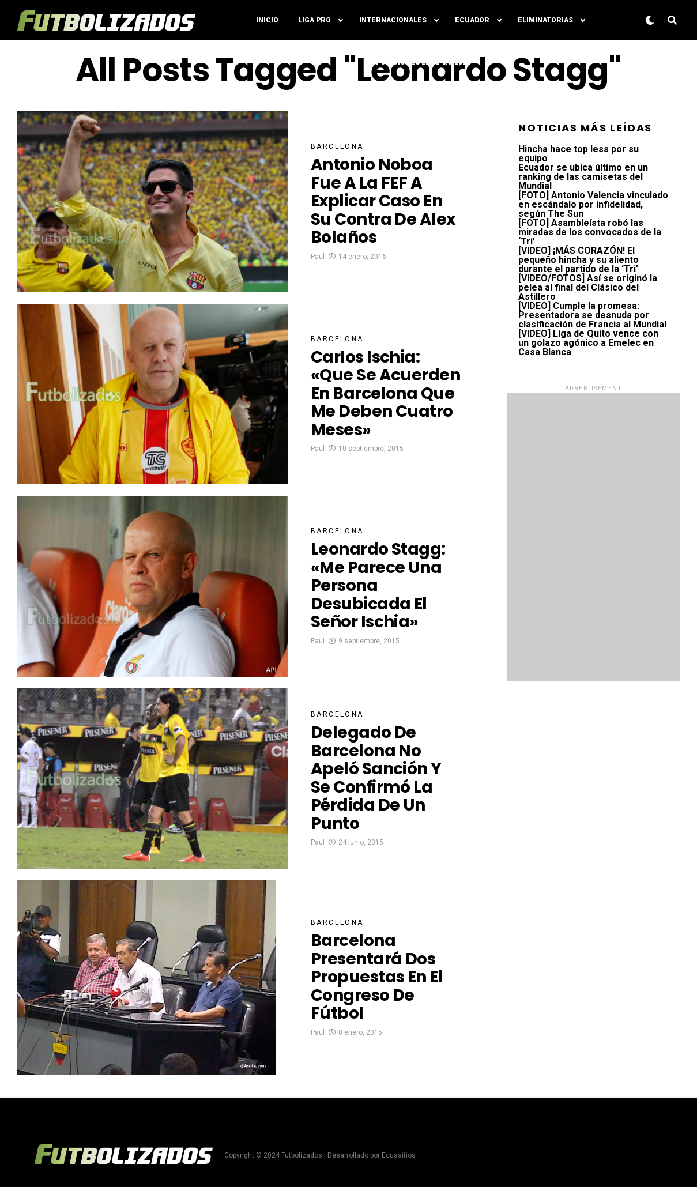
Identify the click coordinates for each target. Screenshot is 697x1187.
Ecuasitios (399, 1155)
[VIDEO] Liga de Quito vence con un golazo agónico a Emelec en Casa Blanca (588, 342)
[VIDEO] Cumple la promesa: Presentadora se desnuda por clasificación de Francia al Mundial (592, 315)
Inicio (267, 20)
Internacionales (393, 20)
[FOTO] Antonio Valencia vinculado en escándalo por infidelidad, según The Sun (593, 204)
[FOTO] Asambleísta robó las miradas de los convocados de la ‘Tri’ (589, 232)
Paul (318, 257)
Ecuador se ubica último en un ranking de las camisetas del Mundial (583, 176)
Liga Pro (314, 20)
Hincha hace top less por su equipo (578, 154)
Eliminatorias (545, 20)
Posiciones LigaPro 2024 (423, 62)
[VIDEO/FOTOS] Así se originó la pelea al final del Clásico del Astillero (587, 287)
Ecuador (472, 20)
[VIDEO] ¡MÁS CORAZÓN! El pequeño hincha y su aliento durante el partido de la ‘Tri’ (578, 259)
